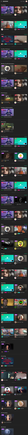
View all (25, 5)
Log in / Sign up (22, 1)
